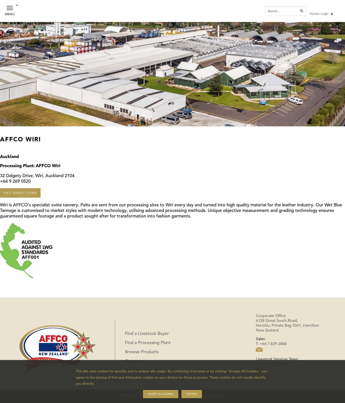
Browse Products (142, 351)
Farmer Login (321, 14)
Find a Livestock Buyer (147, 333)
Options (191, 394)
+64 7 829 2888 (273, 343)
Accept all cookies (160, 394)
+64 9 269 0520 (15, 181)
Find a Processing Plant (148, 342)
